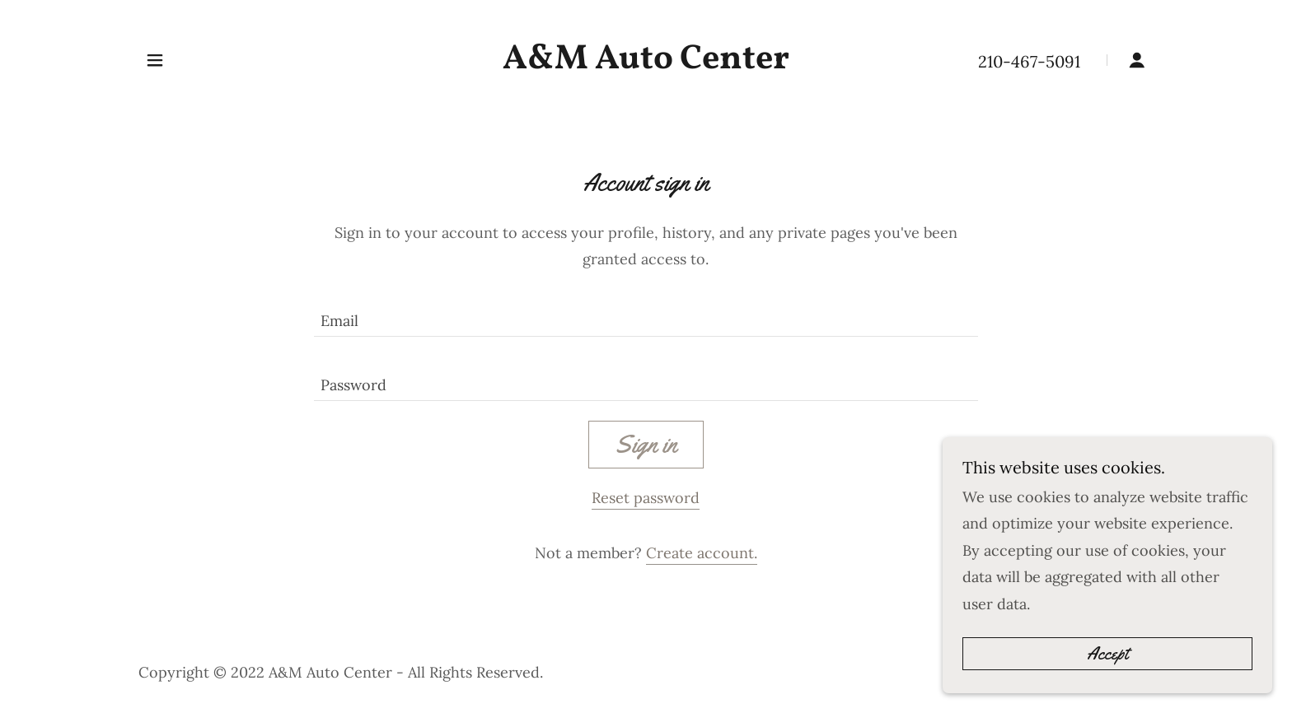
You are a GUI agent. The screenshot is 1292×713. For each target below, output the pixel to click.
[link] (646, 63)
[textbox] (645, 314)
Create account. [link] (701, 552)
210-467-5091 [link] (1029, 61)
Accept (1107, 687)
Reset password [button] (646, 497)
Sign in (646, 444)
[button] (154, 60)
